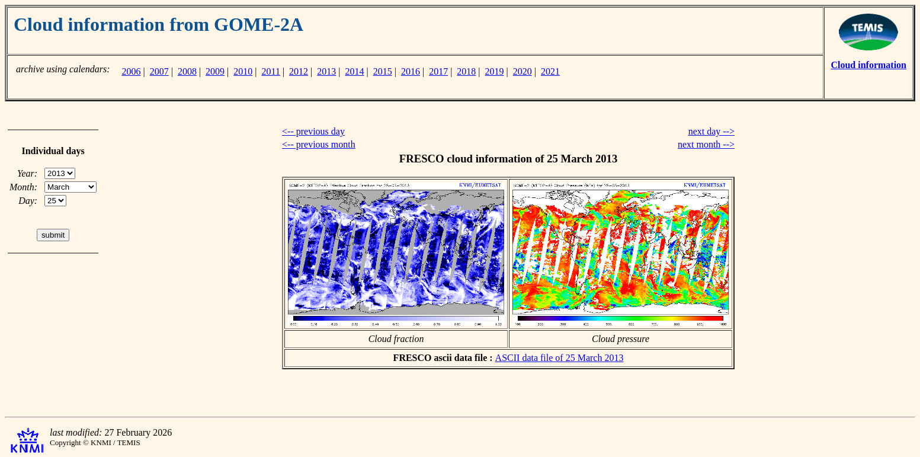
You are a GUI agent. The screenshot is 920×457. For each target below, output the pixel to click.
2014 (354, 71)
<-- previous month (318, 144)
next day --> (711, 131)
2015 (382, 71)
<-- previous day (313, 131)
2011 (271, 71)
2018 (466, 71)
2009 (215, 71)
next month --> (706, 144)
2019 (494, 71)
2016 (410, 71)
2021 (550, 71)
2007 (159, 71)
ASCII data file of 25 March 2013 (559, 358)
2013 (326, 71)
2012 (298, 71)
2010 (242, 71)
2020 (522, 71)
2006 (130, 71)
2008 (187, 71)
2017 (438, 71)
